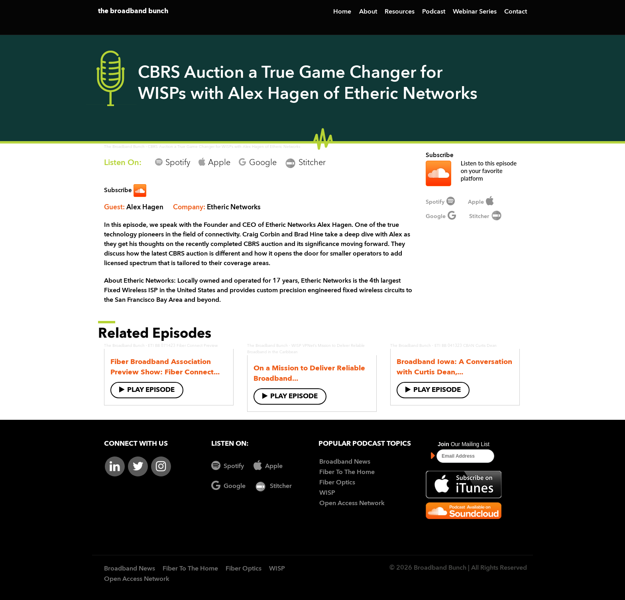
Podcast (433, 12)
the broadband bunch (133, 11)
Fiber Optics (337, 483)
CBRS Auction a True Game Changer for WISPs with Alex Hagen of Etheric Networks (224, 147)
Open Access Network (352, 503)
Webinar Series (475, 12)
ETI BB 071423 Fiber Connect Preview (183, 346)
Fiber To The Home (347, 472)
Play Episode (147, 389)
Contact (515, 12)
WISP (327, 493)
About (368, 12)
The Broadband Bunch (124, 147)
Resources (400, 12)
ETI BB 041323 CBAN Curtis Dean (465, 346)
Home (342, 12)
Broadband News (344, 462)
